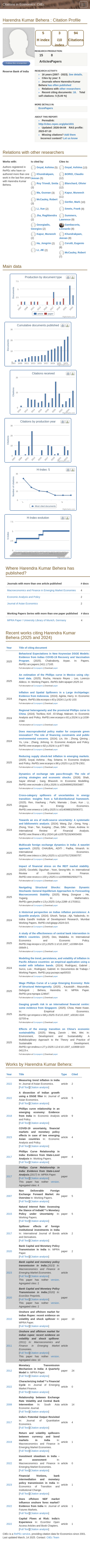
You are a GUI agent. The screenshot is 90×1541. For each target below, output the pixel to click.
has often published (59, 85)
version (55, 1181)
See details (75, 74)
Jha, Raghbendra (47, 215)
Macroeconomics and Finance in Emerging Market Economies (41, 590)
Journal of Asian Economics (22, 603)
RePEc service (22, 1533)
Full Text (24, 1087)
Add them (70, 134)
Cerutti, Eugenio (74, 243)
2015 (9, 1213)
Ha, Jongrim (44, 243)
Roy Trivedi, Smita (47, 183)
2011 (9, 1345)
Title (23, 1074)
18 (74, 92)
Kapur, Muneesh (46, 234)
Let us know (70, 138)
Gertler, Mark (72, 201)
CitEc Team (53, 1537)
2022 (9, 1083)
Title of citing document (34, 647)
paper (55, 668)
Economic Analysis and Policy (23, 597)
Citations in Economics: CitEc (24, 4)
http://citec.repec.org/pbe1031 (56, 124)
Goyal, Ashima (45, 167)
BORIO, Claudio (74, 174)
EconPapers (45, 108)
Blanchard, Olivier (75, 183)
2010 (9, 1319)
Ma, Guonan (44, 192)
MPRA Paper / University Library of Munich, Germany (36, 620)
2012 (9, 1370)
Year (10, 647)
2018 (9, 1115)
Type (65, 1074)
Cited (76, 1074)
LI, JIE (40, 250)
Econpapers (38, 668)
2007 (9, 1196)
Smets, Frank (73, 208)
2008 (9, 1404)
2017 (9, 1156)
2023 (9, 1137)
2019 (9, 1441)
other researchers (69, 88)
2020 (9, 1251)
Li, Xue (41, 208)
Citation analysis (39, 1087)
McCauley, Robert (47, 199)
